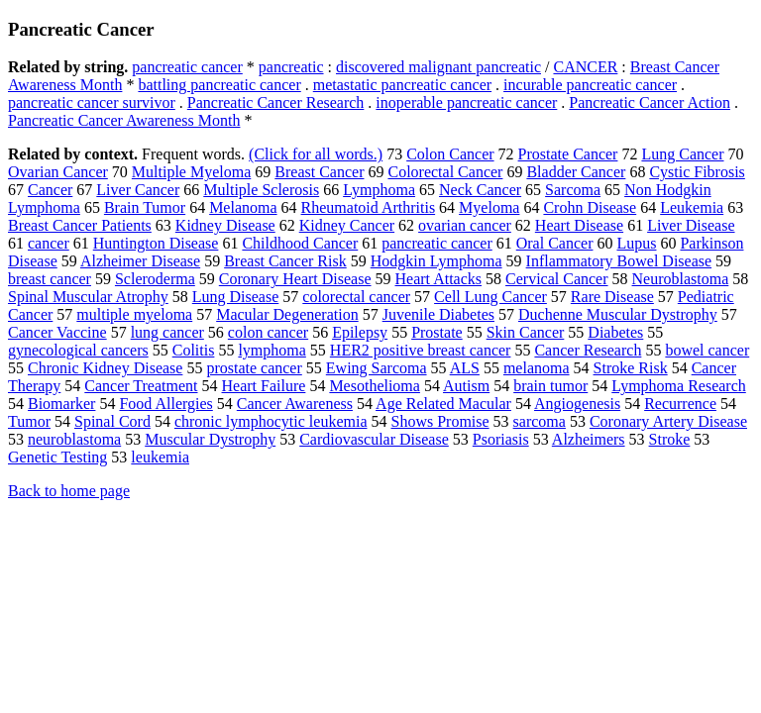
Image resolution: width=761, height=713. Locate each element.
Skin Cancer (526, 332)
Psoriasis (501, 439)
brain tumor (550, 385)
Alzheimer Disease (140, 261)
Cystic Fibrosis (696, 171)
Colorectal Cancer (444, 171)
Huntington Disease (156, 243)
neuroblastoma (74, 439)
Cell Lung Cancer (490, 296)
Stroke (670, 439)
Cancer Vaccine (57, 332)
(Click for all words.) (315, 154)
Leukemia (691, 207)
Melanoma (242, 207)
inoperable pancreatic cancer (466, 102)
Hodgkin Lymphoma (436, 261)
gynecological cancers (78, 350)
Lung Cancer (682, 154)
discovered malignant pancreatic (438, 66)
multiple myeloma (134, 314)
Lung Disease (235, 296)
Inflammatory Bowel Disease (619, 261)
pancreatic (291, 66)
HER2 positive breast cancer (420, 350)
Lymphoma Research (678, 385)
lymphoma (271, 350)
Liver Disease (690, 225)
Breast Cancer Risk (285, 261)
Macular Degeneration (287, 314)
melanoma (536, 367)
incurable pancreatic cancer (590, 84)
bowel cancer (707, 350)
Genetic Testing (57, 457)
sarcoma (539, 421)
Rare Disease (612, 296)
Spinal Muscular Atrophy (88, 296)
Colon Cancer (449, 154)
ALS (465, 367)
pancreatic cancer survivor (91, 102)
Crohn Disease (589, 207)
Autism (466, 385)
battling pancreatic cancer (219, 84)
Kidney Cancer (346, 225)
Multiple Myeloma (191, 171)
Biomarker (61, 403)
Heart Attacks (439, 278)
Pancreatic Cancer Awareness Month (124, 120)
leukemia (160, 457)
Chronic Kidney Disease (105, 367)
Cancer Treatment (140, 385)
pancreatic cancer (187, 66)
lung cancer (167, 332)
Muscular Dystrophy (210, 439)
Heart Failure (264, 385)
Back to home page (69, 490)
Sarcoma (572, 189)
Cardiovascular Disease (374, 439)
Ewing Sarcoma (376, 367)
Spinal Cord (112, 421)
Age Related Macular (443, 403)
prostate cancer (253, 367)
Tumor (29, 421)
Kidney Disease (225, 225)
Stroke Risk (631, 367)
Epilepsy (359, 332)
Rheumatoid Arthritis (368, 207)
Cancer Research (587, 350)
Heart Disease (579, 225)
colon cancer (268, 332)
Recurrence (680, 403)
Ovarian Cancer (58, 171)
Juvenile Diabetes (438, 314)
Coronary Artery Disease (668, 421)
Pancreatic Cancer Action (649, 102)
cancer (48, 243)
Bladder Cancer (575, 171)
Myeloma (489, 207)
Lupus (636, 243)
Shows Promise (439, 421)
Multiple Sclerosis (261, 189)
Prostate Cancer (568, 154)
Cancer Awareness (295, 403)
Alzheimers (588, 439)
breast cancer (49, 278)
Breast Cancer (319, 171)
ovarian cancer (464, 225)
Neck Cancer (480, 189)
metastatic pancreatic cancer (402, 84)
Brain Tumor (144, 207)
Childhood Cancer (300, 243)
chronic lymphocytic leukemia (271, 421)
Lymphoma (379, 189)
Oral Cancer (555, 243)
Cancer (50, 189)
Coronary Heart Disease (295, 278)
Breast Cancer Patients (80, 225)
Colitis (193, 350)
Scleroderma (155, 278)
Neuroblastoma (680, 278)
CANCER (585, 66)
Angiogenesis (577, 403)
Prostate (437, 332)
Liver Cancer (137, 189)
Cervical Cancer (556, 278)
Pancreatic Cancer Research (276, 102)
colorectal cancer (356, 296)
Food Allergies (165, 403)
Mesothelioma (374, 385)
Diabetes (615, 332)
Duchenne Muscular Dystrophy (617, 314)
